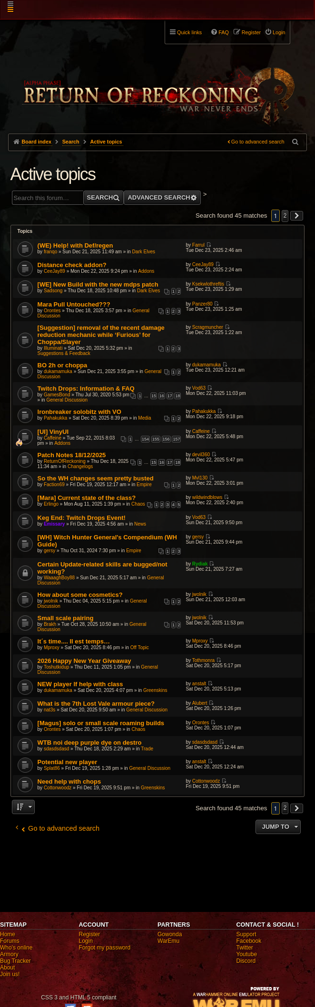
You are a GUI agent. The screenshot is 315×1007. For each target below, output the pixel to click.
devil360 (201, 454)
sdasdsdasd (56, 748)
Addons (146, 271)
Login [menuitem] (279, 32)
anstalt (199, 683)
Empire (144, 484)
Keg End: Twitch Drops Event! (82, 517)
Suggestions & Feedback (64, 353)
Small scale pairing (66, 618)
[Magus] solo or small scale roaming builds (101, 723)
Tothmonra (203, 660)
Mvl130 (199, 477)
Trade (147, 748)
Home (7, 934)
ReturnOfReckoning (65, 461)
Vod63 (199, 388)
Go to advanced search (258, 141)
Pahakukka (55, 418)
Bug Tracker (15, 961)
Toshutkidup (56, 667)
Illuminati (53, 348)
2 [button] (285, 215)
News (140, 524)
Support (246, 934)
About (7, 967)
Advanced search (159, 197)
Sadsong (53, 290)
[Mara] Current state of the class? (87, 497)
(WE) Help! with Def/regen (75, 245)
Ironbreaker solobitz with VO (79, 411)
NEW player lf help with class (80, 684)
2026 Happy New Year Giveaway (84, 660)
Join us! (10, 974)
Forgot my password (105, 947)
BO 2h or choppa (63, 365)
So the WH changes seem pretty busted (96, 478)
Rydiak (200, 563)
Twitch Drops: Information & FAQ (86, 388)
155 (155, 439)
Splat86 (52, 768)
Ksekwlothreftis (208, 284)
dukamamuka (58, 371)
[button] (297, 216)
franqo (50, 251)
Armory (9, 954)
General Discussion (67, 400)
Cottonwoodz (57, 787)
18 (177, 395)
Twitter (244, 947)
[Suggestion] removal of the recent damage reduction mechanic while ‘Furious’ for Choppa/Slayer (101, 334)
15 (153, 395)
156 (166, 439)
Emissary (54, 524)
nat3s (49, 709)
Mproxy (51, 647)
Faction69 (54, 484)
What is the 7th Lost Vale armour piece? (96, 703)
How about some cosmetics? (80, 594)
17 (169, 395)
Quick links (189, 32)
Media (144, 418)
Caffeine (52, 438)
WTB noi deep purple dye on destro (90, 742)
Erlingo (51, 504)
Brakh (50, 624)
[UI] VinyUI (53, 431)
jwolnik (51, 601)
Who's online (16, 947)
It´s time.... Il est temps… (74, 641)
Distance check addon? (72, 265)
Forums (10, 941)
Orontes (52, 310)
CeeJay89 (54, 271)
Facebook (249, 941)
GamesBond (57, 394)
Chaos (138, 504)
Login (86, 941)
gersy (49, 550)
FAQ (223, 32)
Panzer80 (202, 304)
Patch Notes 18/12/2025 (72, 455)
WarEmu (168, 941)
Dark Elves (143, 251)
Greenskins (155, 690)
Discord (246, 961)
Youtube (246, 954)
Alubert (199, 703)
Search (100, 197)
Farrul (198, 245)
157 (176, 439)
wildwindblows (207, 497)
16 (161, 395)
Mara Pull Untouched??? (74, 304)
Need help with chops (69, 781)
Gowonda (170, 934)
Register (89, 934)
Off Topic (139, 647)
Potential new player (68, 762)
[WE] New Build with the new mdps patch (98, 284)
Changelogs (80, 466)
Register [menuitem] (251, 32)
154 (145, 439)
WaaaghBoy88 (59, 577)
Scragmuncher (207, 327)
